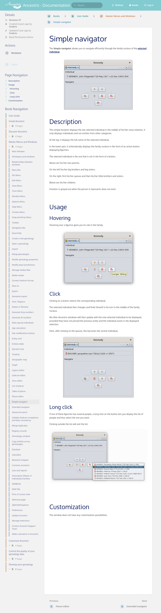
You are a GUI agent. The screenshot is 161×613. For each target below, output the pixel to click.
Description (14, 80)
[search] (87, 5)
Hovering (14, 88)
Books (134, 5)
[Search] (75, 5)
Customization (15, 100)
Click (12, 92)
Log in (148, 5)
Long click (15, 96)
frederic (13, 26)
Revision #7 (13, 20)
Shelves (117, 5)
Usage (11, 84)
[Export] (22, 64)
